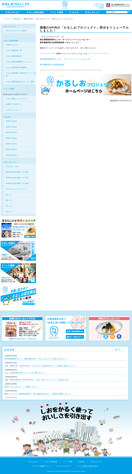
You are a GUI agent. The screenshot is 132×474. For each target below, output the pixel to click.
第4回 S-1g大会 (11, 138)
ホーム (7, 19)
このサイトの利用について (40, 466)
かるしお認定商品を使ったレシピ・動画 (20, 82)
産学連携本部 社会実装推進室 (52, 65)
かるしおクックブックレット (16, 189)
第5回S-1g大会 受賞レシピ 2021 (17, 178)
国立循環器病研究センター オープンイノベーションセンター (65, 59)
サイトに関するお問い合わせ (88, 466)
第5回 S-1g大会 (11, 132)
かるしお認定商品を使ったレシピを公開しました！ (25, 373)
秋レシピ (9, 206)
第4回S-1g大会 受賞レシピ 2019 (17, 183)
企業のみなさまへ (12, 45)
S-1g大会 (7, 117)
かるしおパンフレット (14, 110)
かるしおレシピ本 (12, 166)
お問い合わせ (99, 4)
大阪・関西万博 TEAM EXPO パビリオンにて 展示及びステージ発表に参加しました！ (40, 366)
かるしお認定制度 (10, 41)
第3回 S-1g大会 (11, 144)
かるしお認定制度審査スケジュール (18, 62)
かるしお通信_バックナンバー (16, 98)
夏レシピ (9, 200)
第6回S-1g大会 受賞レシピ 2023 (17, 172)
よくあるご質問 (98, 6)
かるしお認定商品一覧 (14, 50)
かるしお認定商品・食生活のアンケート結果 (21, 74)
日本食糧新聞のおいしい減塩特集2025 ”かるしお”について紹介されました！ (36, 359)
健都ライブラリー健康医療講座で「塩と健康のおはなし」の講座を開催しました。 (38, 394)
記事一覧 (117, 350)
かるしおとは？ (9, 26)
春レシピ (9, 195)
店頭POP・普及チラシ (14, 104)
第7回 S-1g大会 (11, 121)
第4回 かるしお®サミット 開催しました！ (21, 387)
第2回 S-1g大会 (11, 149)
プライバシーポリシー (64, 466)
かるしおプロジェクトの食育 (16, 31)
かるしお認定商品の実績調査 (16, 67)
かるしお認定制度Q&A (14, 56)
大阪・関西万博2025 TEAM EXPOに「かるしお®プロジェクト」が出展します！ (37, 380)
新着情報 (16, 19)
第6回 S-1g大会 (11, 127)
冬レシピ (9, 212)
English (101, 8)
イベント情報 (8, 89)
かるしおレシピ (9, 162)
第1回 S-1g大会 (11, 155)
